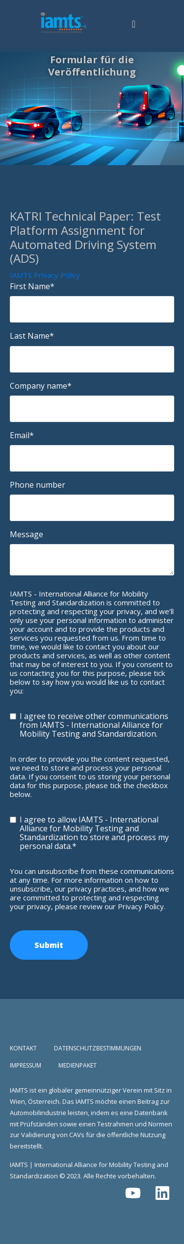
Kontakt (23, 1048)
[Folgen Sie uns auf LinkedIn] (162, 1193)
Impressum (25, 1066)
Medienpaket (77, 1066)
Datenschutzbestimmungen (97, 1048)
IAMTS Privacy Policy (45, 275)
